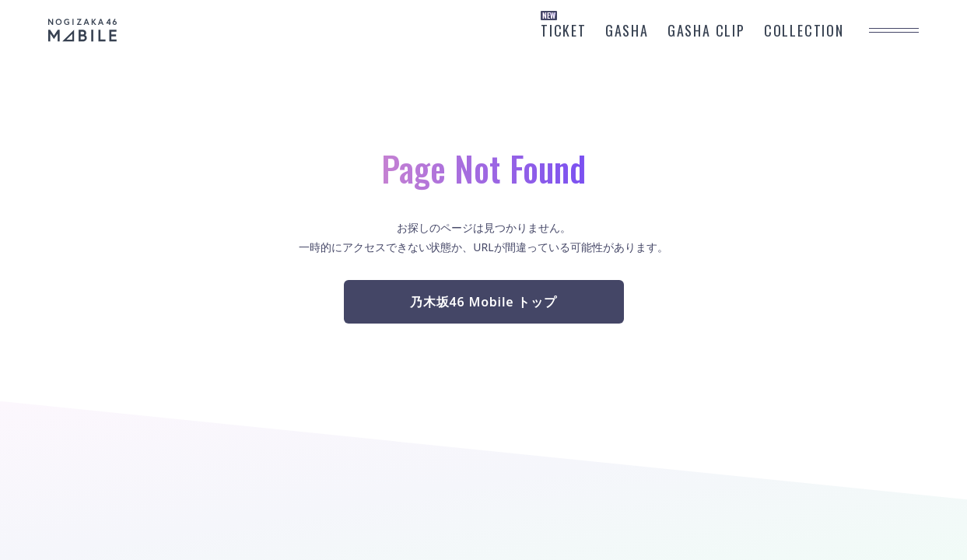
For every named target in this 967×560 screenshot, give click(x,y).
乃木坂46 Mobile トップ (483, 301)
